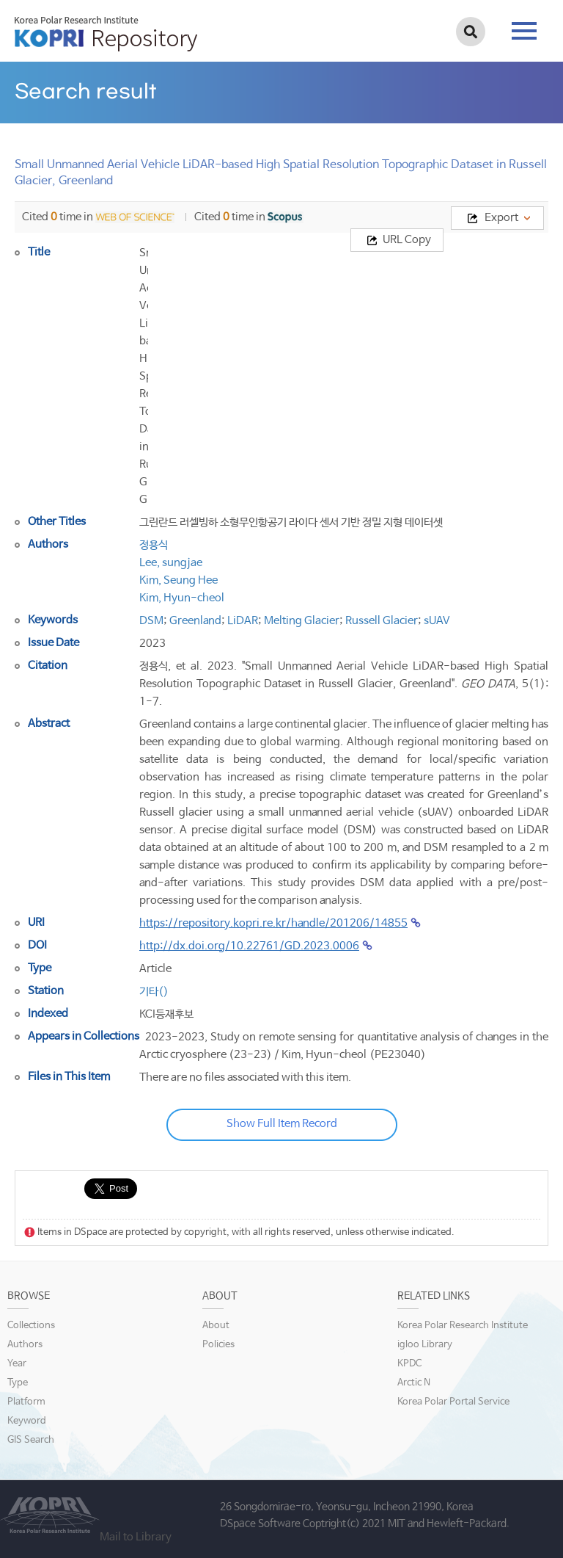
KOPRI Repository (106, 33)
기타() (154, 991)
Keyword (26, 1421)
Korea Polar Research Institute (462, 1325)
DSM (151, 621)
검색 (470, 31)
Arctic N (413, 1382)
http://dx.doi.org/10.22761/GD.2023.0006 (249, 946)
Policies (218, 1344)
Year (16, 1363)
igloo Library (424, 1344)
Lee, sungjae (170, 563)
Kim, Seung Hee (178, 580)
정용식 (153, 545)
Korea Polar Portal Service (453, 1401)
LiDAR (242, 621)
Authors (25, 1344)
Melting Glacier (301, 621)
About (215, 1325)
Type (17, 1382)
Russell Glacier (381, 621)
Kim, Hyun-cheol (181, 598)
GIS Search (30, 1440)
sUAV (437, 621)
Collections (31, 1325)
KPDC (409, 1363)
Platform (26, 1401)
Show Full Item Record (282, 1123)
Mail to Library (136, 1537)
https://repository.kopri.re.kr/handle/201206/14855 (273, 923)
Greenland (195, 621)
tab (524, 31)
